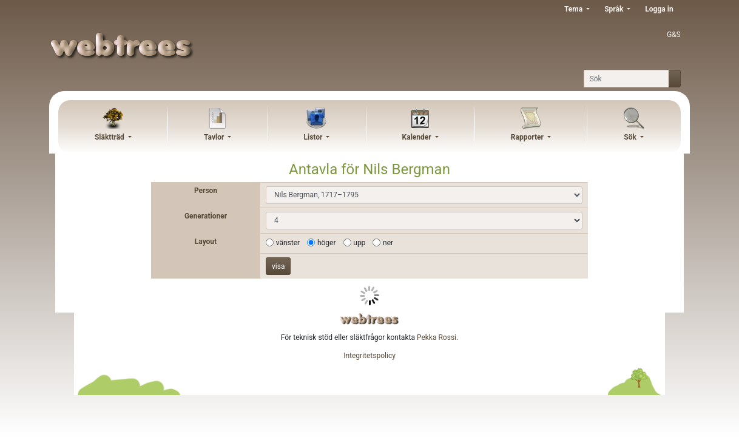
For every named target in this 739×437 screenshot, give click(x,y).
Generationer (205, 216)
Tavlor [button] (215, 137)
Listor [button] (314, 137)
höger (326, 243)
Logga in (659, 9)
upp (359, 243)
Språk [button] (614, 9)
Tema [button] (574, 9)
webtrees (369, 319)
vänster (288, 243)
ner (388, 243)
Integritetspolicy (369, 355)
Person (205, 190)
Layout (206, 241)
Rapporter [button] (528, 137)
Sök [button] (631, 137)
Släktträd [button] (110, 137)
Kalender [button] (417, 137)
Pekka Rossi (436, 337)
